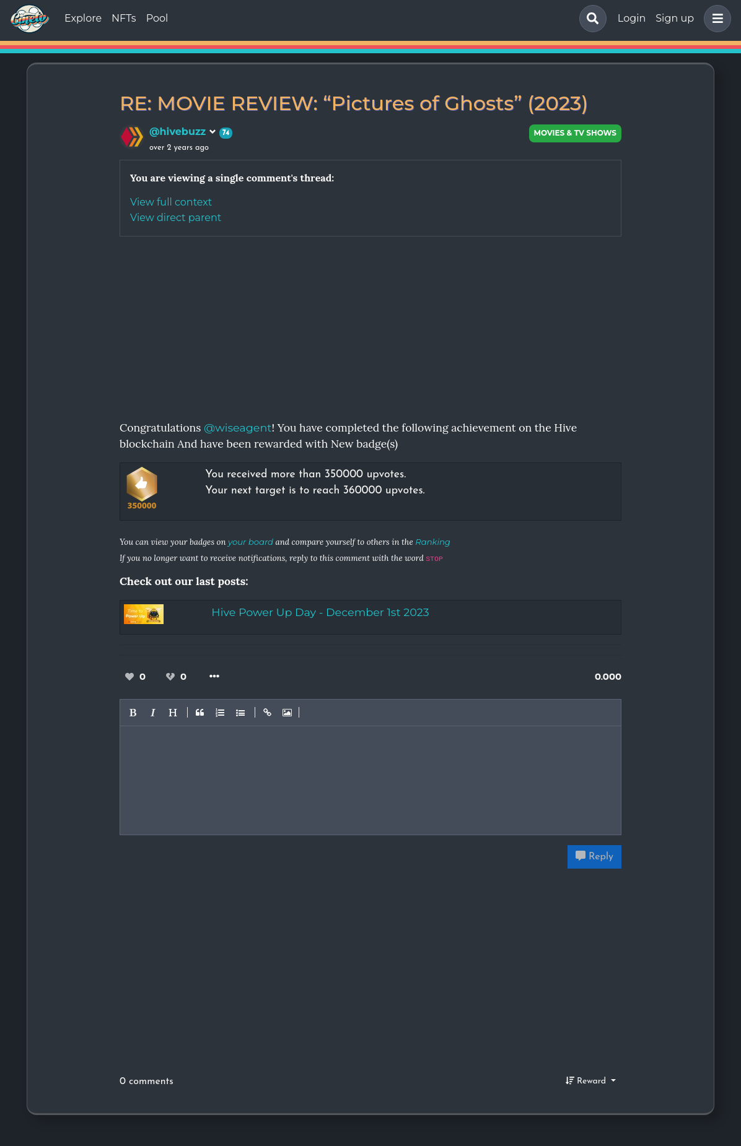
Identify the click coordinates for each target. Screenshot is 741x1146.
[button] (715, 18)
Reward (587, 1081)
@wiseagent (237, 427)
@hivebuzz (182, 131)
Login (632, 18)
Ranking (432, 542)
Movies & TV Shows (575, 132)
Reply (594, 856)
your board (250, 542)
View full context (171, 202)
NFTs (124, 18)
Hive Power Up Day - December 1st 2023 (320, 612)
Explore (83, 18)
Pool (157, 18)
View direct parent (175, 218)
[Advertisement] (370, 323)
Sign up (675, 18)
